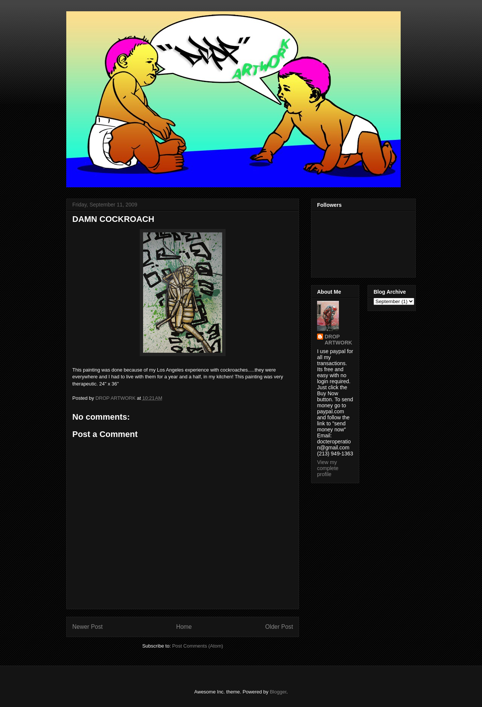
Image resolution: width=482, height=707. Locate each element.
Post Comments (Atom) (197, 646)
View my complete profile (328, 468)
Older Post (279, 627)
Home (184, 627)
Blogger (278, 692)
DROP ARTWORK (338, 340)
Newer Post (87, 627)
